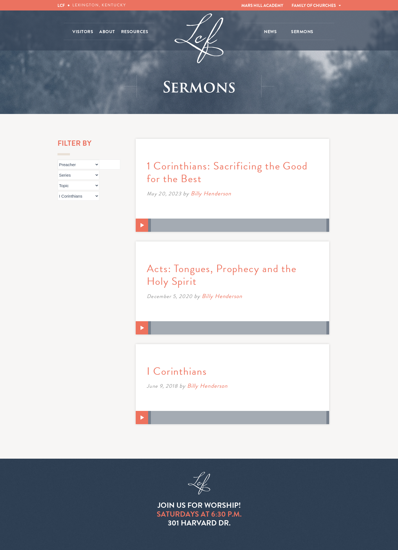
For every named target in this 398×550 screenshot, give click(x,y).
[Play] (142, 225)
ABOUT (107, 31)
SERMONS (302, 31)
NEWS (270, 31)
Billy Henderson (211, 193)
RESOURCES (134, 31)
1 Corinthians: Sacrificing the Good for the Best (227, 172)
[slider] (238, 225)
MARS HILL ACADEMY (262, 5)
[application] (232, 225)
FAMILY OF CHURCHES (314, 5)
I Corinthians (177, 371)
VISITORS (82, 31)
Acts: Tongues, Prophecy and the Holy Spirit (222, 275)
